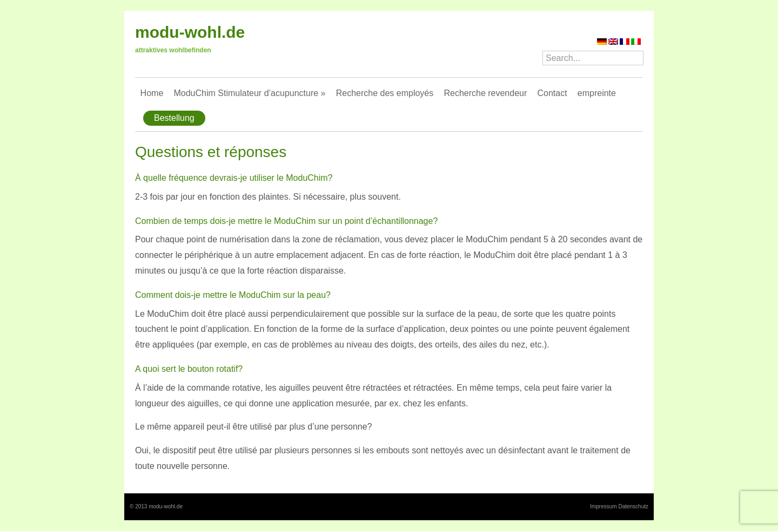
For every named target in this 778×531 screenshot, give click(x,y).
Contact (552, 93)
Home (152, 93)
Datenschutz (633, 506)
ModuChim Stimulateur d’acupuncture (249, 93)
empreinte (597, 93)
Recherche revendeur (485, 93)
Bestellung (174, 117)
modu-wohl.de (190, 32)
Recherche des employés (385, 93)
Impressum (603, 506)
